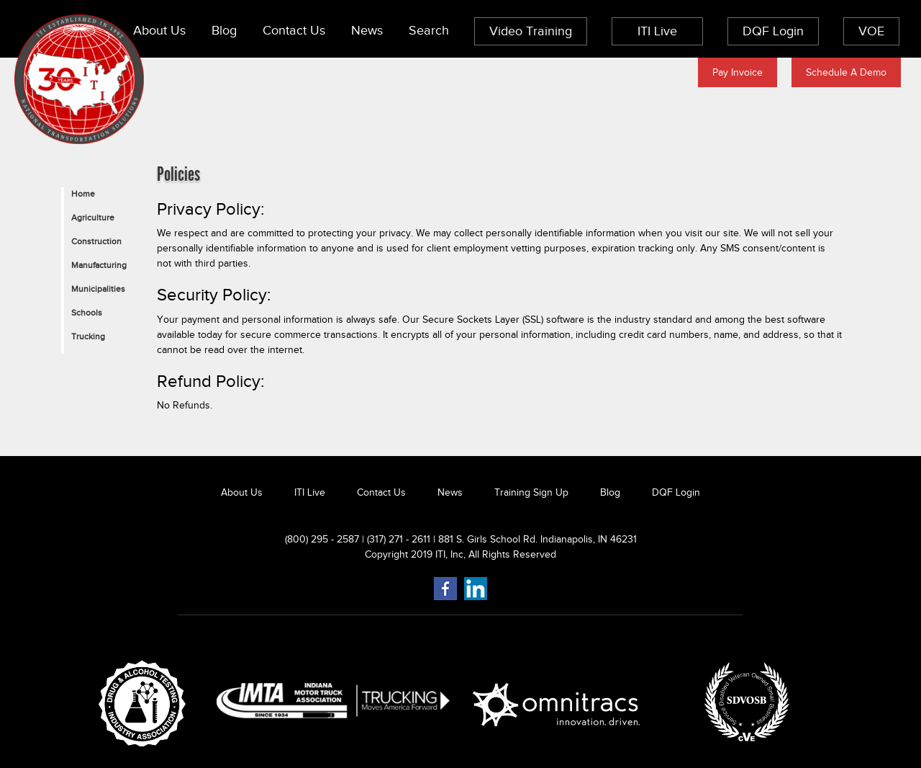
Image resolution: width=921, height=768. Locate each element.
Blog (224, 30)
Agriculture (92, 218)
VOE (871, 31)
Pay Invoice (737, 72)
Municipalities (98, 289)
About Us (159, 30)
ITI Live (657, 31)
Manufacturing (99, 265)
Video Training (530, 31)
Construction (96, 241)
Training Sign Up (531, 492)
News (367, 30)
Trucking (88, 336)
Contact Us (294, 30)
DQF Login (773, 31)
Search (429, 30)
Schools (86, 313)
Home (83, 194)
